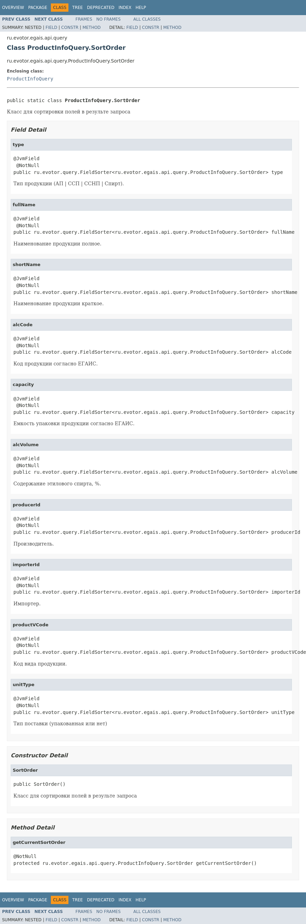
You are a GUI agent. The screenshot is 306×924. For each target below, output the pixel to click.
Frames (84, 19)
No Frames (108, 19)
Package (37, 7)
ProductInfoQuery (30, 78)
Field (51, 27)
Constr (69, 27)
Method (92, 27)
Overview (13, 7)
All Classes (147, 19)
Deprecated (100, 7)
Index (125, 7)
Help (140, 7)
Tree (77, 7)
